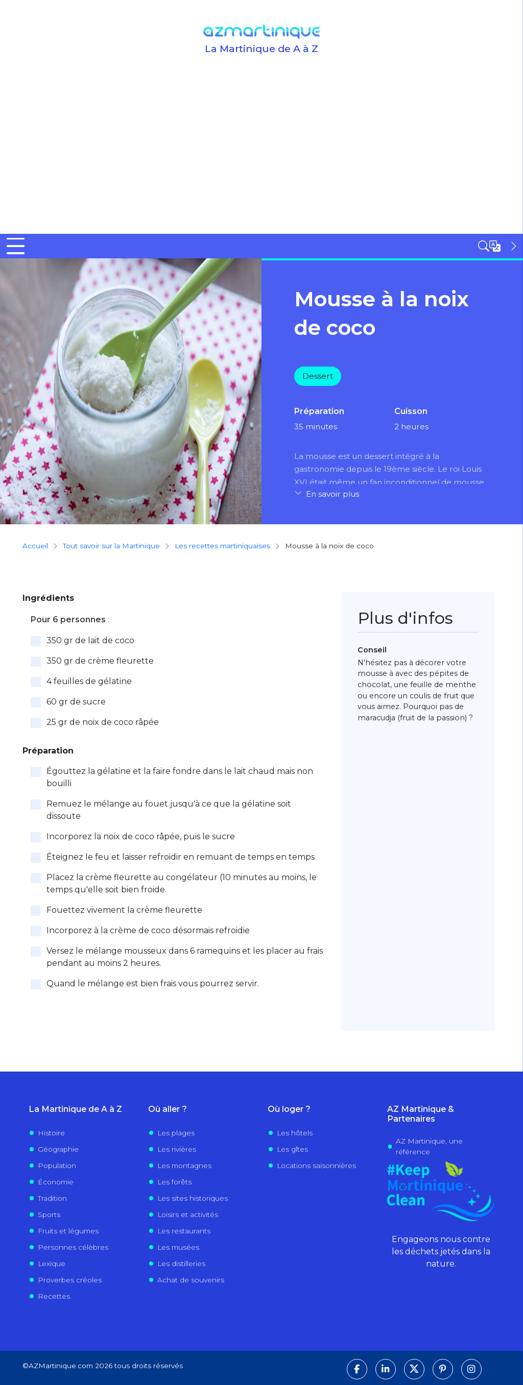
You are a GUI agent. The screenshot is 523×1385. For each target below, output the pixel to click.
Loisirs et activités (187, 1214)
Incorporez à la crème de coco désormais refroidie (148, 930)
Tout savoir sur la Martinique (111, 546)
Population (57, 1165)
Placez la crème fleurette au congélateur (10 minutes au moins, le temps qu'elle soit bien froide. (181, 883)
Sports (49, 1214)
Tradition (52, 1198)
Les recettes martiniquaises (222, 546)
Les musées (178, 1247)
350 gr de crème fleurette (100, 660)
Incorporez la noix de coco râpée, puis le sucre (140, 836)
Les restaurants (183, 1230)
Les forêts (174, 1181)
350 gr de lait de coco (90, 640)
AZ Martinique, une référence (429, 1146)
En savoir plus (332, 493)
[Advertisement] (261, 157)
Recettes (54, 1296)
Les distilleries (181, 1263)
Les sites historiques (192, 1198)
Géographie (58, 1149)
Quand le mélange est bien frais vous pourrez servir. (152, 983)
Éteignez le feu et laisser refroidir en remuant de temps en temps (180, 856)
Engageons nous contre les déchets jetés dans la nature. (441, 1251)
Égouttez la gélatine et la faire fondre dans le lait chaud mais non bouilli (179, 777)
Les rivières (176, 1149)
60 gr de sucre (76, 701)
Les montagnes (184, 1165)
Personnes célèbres (73, 1247)
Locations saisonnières (316, 1165)
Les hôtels (295, 1132)
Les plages (176, 1132)
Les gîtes (292, 1149)
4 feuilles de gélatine (89, 681)
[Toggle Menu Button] (16, 246)
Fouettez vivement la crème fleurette (124, 909)
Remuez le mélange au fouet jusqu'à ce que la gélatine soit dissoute (168, 809)
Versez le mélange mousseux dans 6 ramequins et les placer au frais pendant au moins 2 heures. (184, 956)
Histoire (51, 1132)
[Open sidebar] (498, 246)
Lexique (51, 1263)
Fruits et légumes (68, 1230)
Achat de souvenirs (190, 1279)
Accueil (35, 546)
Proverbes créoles (70, 1279)
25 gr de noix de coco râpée (102, 721)
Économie (56, 1181)
